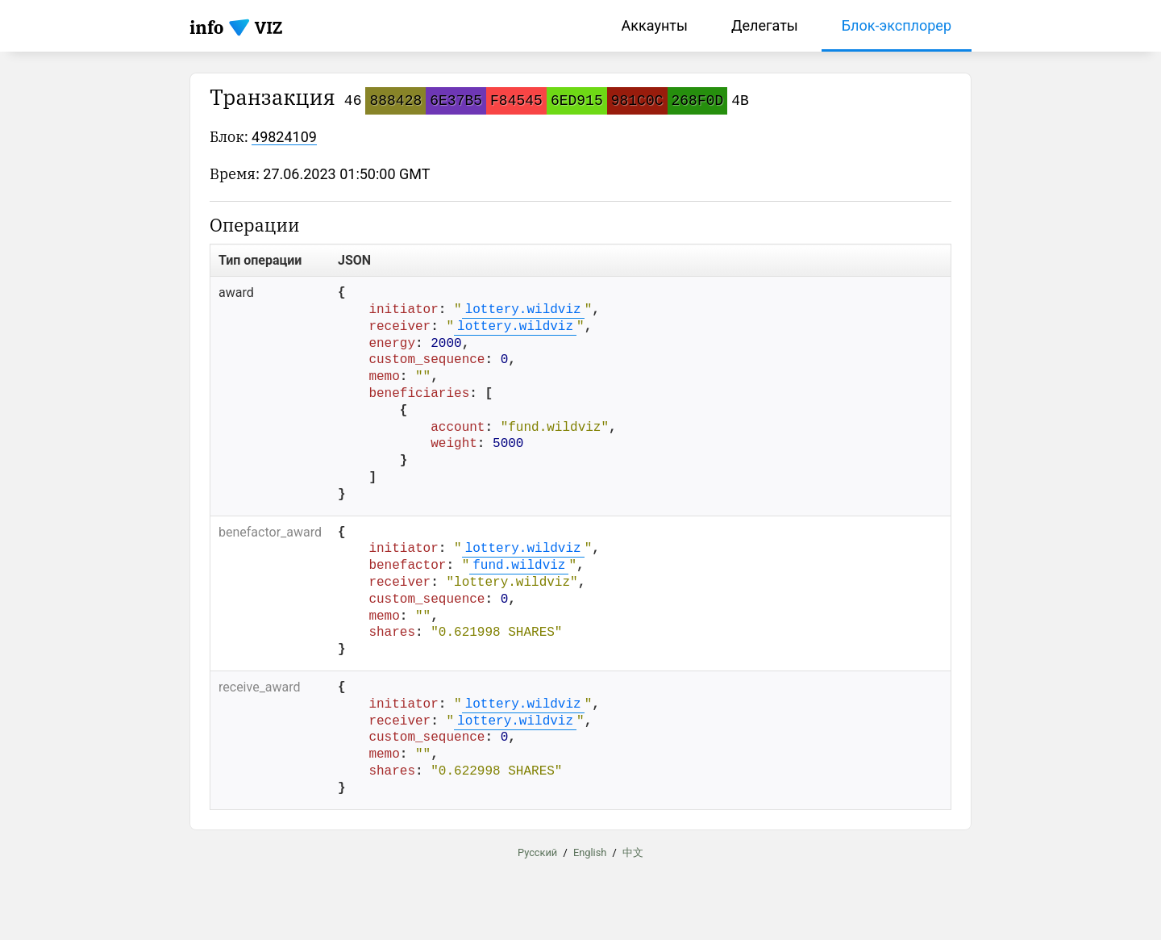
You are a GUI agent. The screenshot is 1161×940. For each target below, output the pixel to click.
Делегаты (764, 25)
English (589, 852)
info (206, 27)
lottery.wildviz (523, 310)
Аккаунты (655, 25)
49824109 (284, 136)
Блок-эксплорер (896, 25)
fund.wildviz (518, 565)
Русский (537, 852)
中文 (632, 852)
